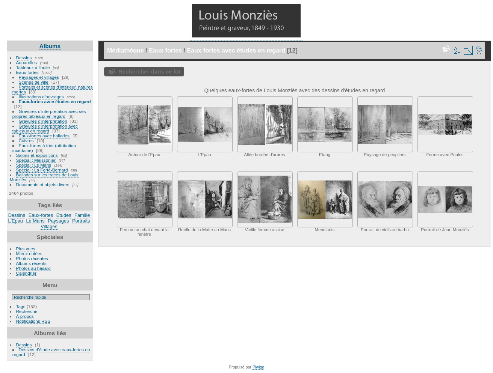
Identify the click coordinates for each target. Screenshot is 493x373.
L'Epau (15, 221)
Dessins (24, 57)
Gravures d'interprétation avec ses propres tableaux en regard (49, 114)
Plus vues (25, 248)
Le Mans (35, 221)
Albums (49, 46)
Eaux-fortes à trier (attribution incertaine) (44, 148)
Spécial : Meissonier (36, 160)
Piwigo (258, 367)
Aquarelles (26, 62)
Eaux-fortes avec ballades (44, 135)
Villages (49, 226)
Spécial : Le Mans (33, 164)
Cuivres (26, 140)
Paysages (58, 221)
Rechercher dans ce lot (149, 71)
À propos (25, 316)
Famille (82, 215)
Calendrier (26, 273)
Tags (21, 306)
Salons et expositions (37, 155)
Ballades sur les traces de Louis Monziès (44, 177)
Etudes (63, 215)
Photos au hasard (33, 268)
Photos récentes (32, 258)
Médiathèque (125, 50)
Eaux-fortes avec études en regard (55, 101)
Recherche (27, 311)
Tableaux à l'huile (33, 67)
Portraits (81, 221)
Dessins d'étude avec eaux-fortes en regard (51, 352)
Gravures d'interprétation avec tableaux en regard (45, 128)
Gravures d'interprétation (43, 121)
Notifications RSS (33, 321)
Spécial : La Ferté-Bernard (42, 169)
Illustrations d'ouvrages (41, 96)
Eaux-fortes (27, 72)
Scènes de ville (33, 82)
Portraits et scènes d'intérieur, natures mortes (52, 89)
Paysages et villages (39, 77)
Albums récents (31, 263)
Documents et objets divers (43, 184)
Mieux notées (29, 253)
